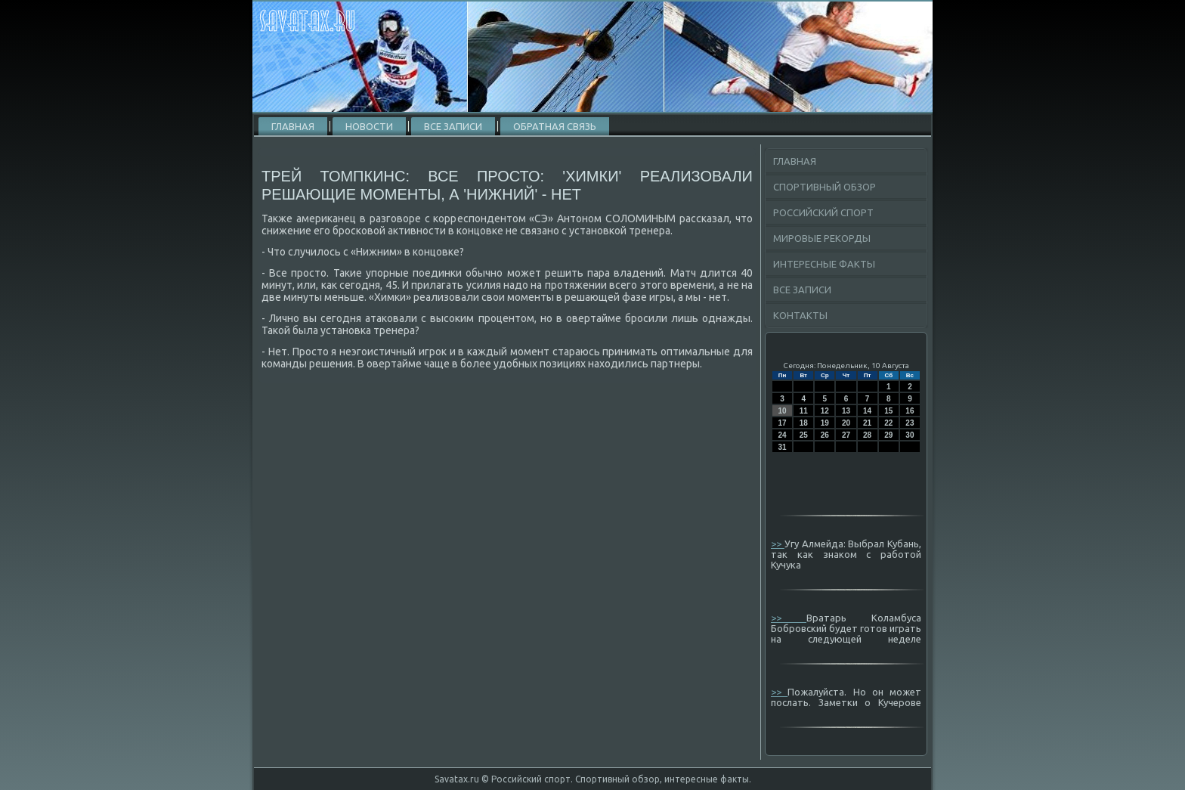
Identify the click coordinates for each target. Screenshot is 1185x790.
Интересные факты (824, 264)
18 (804, 423)
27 (846, 435)
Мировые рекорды (822, 238)
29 (888, 435)
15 (888, 411)
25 (804, 435)
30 (909, 435)
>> (777, 543)
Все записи (453, 126)
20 (846, 423)
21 (867, 423)
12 (825, 411)
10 (782, 411)
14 (867, 411)
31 (782, 447)
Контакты (800, 315)
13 (846, 411)
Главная (292, 126)
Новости (369, 126)
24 (782, 435)
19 (825, 423)
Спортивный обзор (824, 186)
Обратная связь (554, 126)
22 (888, 423)
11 (804, 411)
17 (782, 423)
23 (909, 423)
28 (867, 435)
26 (825, 435)
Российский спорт (823, 212)
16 (909, 411)
